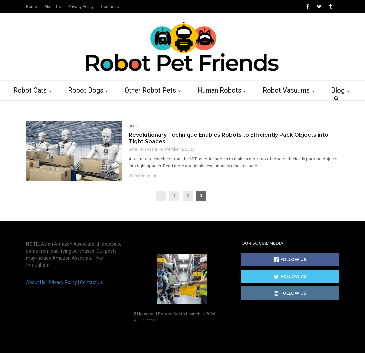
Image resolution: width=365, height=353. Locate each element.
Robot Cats (33, 106)
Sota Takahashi (143, 165)
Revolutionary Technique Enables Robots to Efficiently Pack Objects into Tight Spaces (228, 153)
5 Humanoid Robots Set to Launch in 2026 (174, 289)
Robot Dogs (89, 106)
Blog (341, 106)
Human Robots (223, 106)
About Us (52, 6)
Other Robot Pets (154, 106)
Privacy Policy (81, 6)
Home (31, 6)
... (160, 211)
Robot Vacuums (290, 106)
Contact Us (111, 6)
